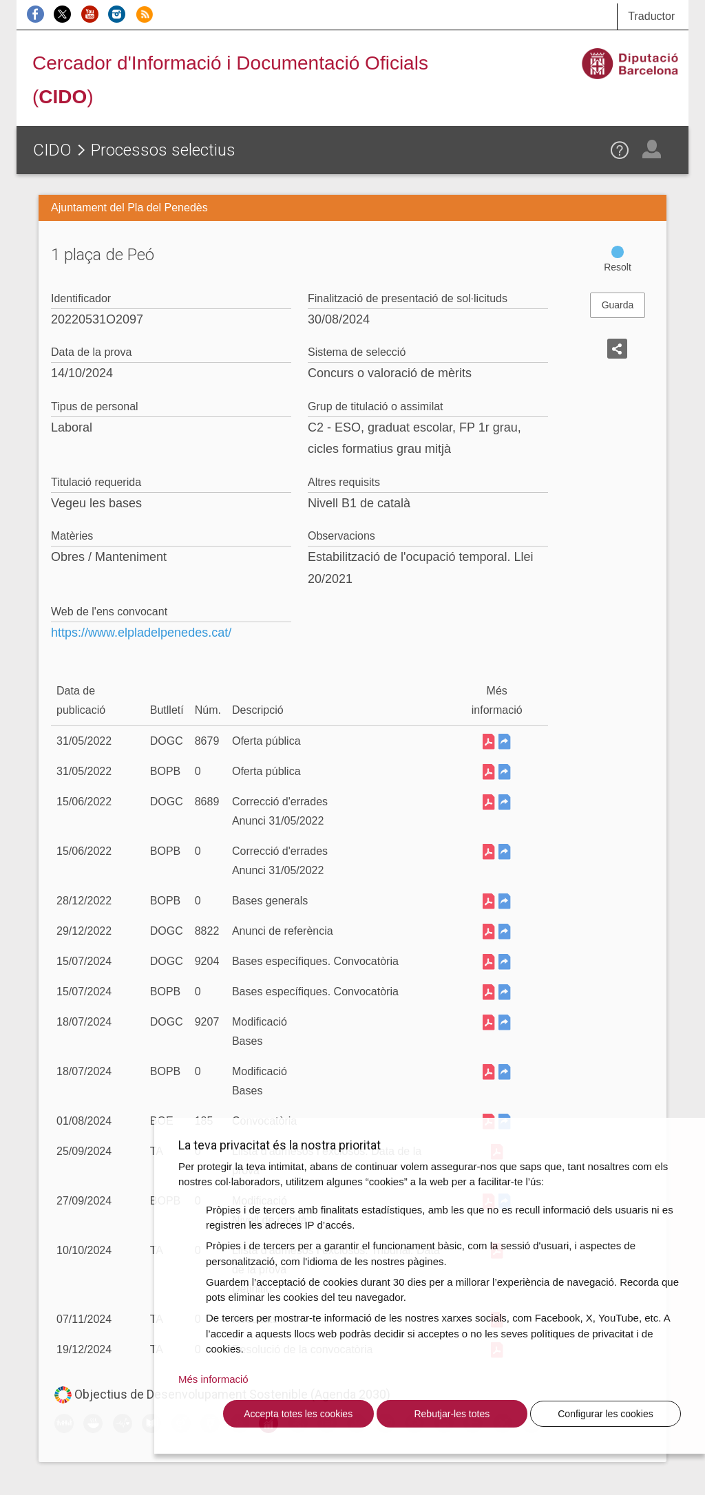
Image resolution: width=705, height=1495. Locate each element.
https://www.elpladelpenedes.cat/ (141, 632)
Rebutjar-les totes (452, 1413)
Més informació (213, 1379)
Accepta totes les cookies (298, 1413)
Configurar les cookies (605, 1413)
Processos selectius (163, 150)
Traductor (651, 16)
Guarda (618, 304)
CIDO (52, 150)
